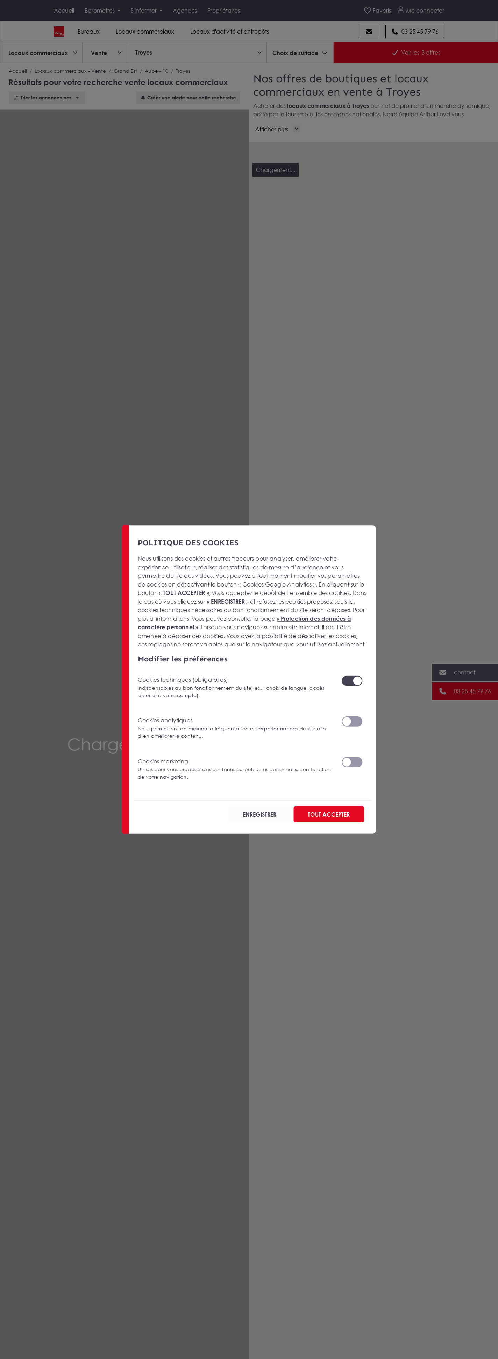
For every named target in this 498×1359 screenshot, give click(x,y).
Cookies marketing (235, 768)
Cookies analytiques (235, 728)
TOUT (329, 814)
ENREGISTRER (260, 814)
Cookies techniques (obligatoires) (235, 687)
